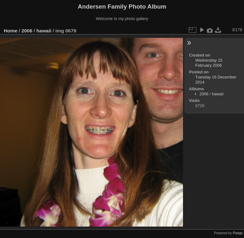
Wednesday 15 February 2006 (208, 63)
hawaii (43, 30)
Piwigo (238, 233)
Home (10, 30)
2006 (27, 30)
